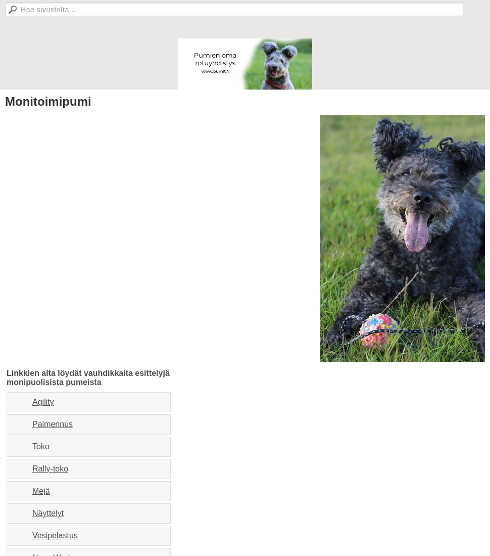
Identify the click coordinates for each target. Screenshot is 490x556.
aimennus (55, 424)
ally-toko (53, 468)
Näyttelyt (48, 513)
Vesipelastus (55, 535)
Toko (41, 446)
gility (46, 402)
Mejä (41, 491)
